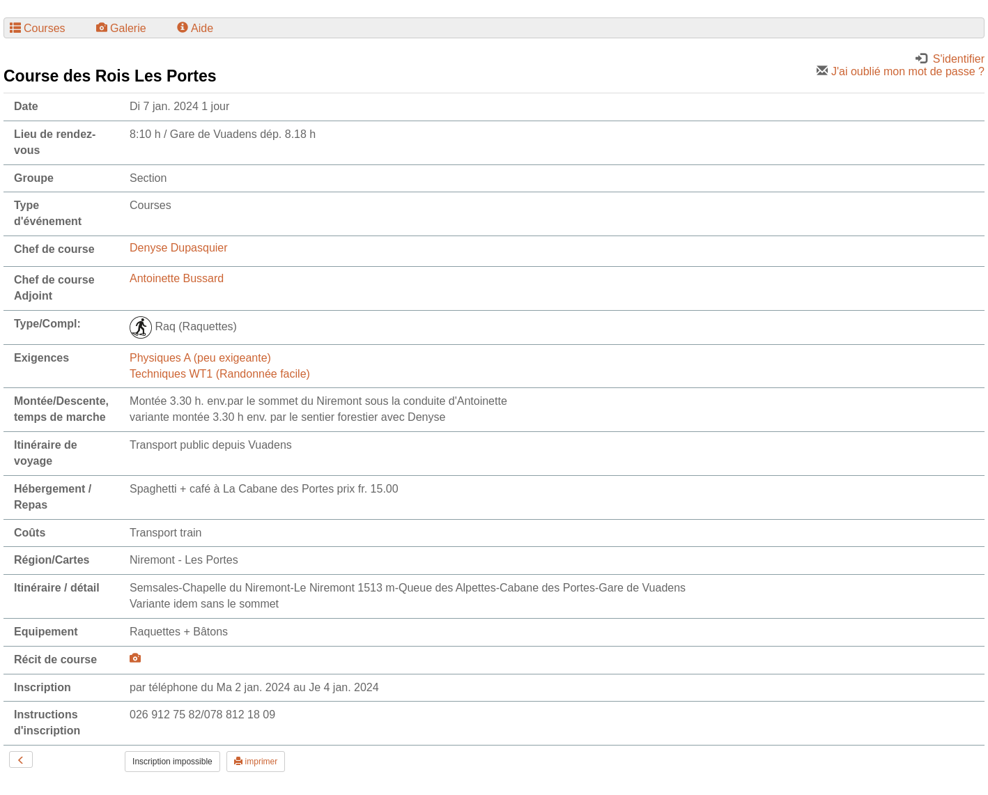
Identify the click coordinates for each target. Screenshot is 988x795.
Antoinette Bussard (177, 278)
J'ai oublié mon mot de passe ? (901, 71)
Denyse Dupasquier (179, 248)
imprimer (255, 761)
